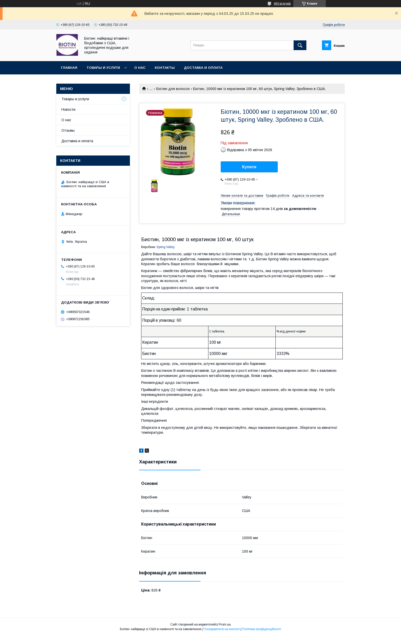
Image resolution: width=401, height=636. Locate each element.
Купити (249, 167)
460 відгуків (282, 3)
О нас (140, 68)
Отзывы (68, 130)
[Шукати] (300, 45)
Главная (69, 68)
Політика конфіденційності (261, 629)
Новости (68, 109)
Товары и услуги (103, 68)
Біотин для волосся (173, 89)
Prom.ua (225, 624)
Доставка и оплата (203, 68)
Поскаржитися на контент (221, 629)
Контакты (165, 68)
